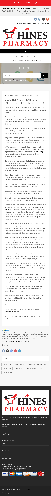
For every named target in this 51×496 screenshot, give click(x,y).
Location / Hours (43, 23)
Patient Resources (24, 60)
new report (12, 121)
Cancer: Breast (41, 364)
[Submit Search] (44, 75)
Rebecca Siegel (39, 152)
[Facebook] (35, 19)
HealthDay (15, 341)
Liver (41, 368)
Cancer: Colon (7, 368)
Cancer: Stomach (8, 372)
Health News (11, 80)
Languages (21, 23)
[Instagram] (39, 19)
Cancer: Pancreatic (31, 368)
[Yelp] (47, 19)
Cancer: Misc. (7, 364)
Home (14, 60)
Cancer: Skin (31, 364)
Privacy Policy (6, 450)
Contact (4, 443)
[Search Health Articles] (22, 75)
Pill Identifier (31, 23)
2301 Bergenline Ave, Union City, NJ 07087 (16, 8)
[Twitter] (43, 19)
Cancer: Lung (18, 368)
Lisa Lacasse (19, 279)
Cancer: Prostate (19, 364)
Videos (24, 80)
